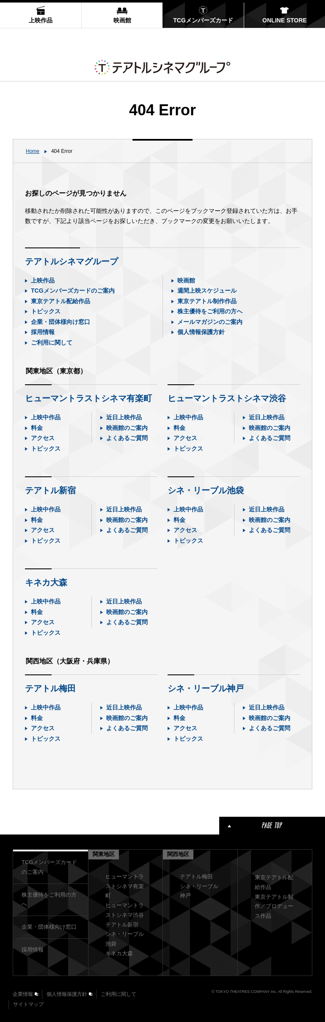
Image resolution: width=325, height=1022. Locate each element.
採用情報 (43, 332)
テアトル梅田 (50, 688)
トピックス (46, 311)
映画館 (186, 280)
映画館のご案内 (127, 427)
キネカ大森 (46, 582)
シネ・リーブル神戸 (206, 688)
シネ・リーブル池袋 (206, 490)
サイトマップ (28, 1004)
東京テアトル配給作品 (60, 301)
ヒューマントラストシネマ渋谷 (227, 398)
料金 (37, 427)
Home (32, 151)
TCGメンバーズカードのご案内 (73, 290)
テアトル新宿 (50, 490)
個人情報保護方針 (201, 332)
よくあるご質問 (127, 438)
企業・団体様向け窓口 (60, 321)
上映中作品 (46, 417)
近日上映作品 (124, 417)
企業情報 (23, 994)
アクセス (43, 438)
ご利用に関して (51, 342)
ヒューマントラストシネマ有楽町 (88, 398)
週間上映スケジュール (207, 290)
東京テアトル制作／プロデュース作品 (274, 906)
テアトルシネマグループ (71, 261)
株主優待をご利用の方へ (209, 311)
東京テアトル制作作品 (207, 301)
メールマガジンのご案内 (209, 321)
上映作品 (43, 280)
